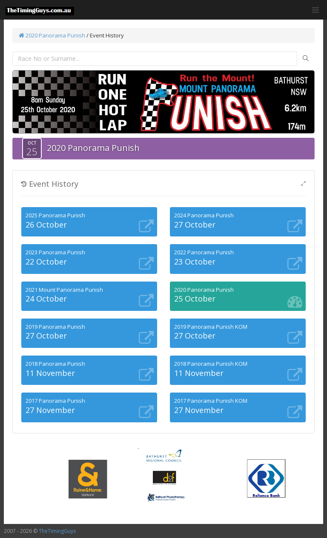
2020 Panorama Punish (52, 35)
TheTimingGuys (57, 531)
